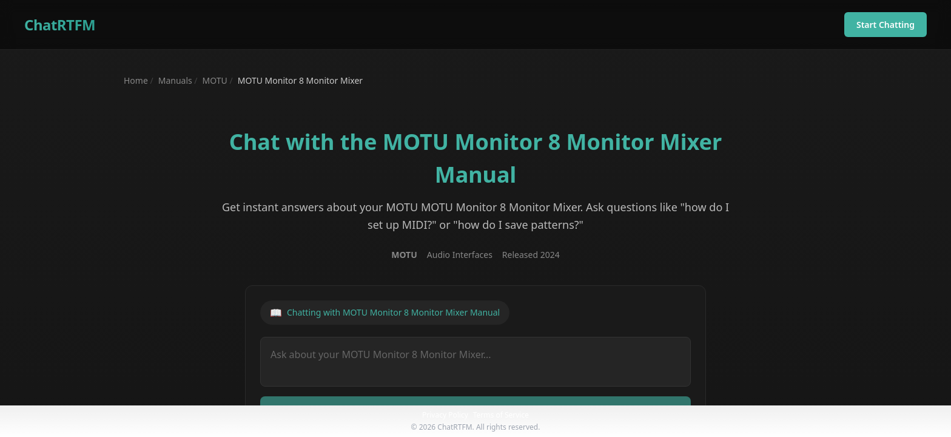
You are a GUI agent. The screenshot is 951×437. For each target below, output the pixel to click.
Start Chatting (885, 24)
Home (136, 80)
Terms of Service (501, 415)
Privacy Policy (445, 415)
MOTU (215, 80)
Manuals (175, 80)
